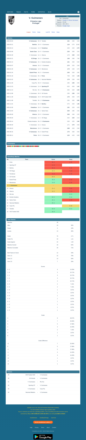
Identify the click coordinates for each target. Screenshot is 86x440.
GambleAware (33, 417)
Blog (49, 12)
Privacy (37, 427)
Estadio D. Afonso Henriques (70, 20)
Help (31, 427)
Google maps (66, 26)
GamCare (53, 417)
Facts (26, 12)
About (48, 427)
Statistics (41, 12)
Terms (42, 427)
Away (38, 32)
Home (34, 32)
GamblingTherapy (44, 417)
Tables (18, 12)
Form (33, 12)
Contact (54, 427)
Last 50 (48, 32)
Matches (10, 12)
